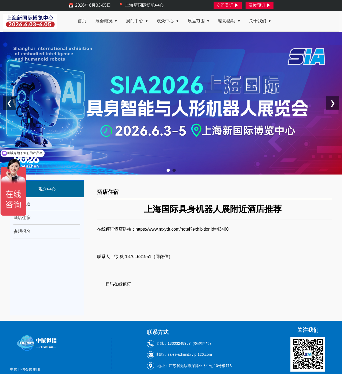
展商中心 (136, 21)
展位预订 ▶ (259, 5)
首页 (82, 21)
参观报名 (22, 231)
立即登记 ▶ (227, 5)
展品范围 (198, 21)
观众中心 (167, 21)
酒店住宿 (22, 217)
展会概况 (106, 21)
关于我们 (260, 21)
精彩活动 (229, 21)
